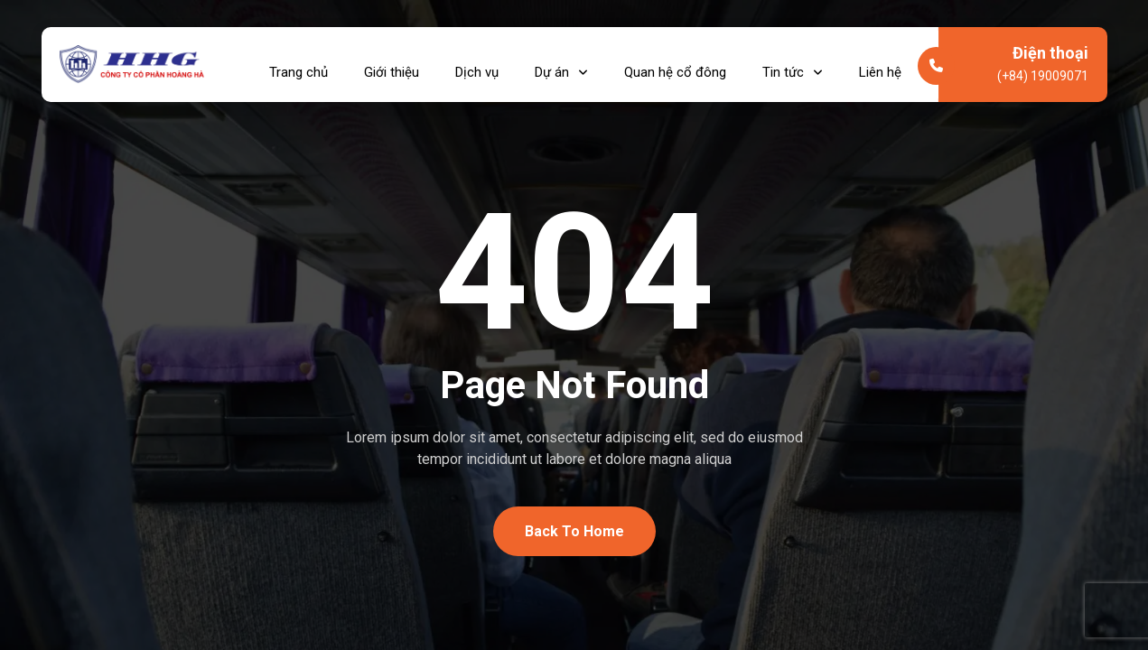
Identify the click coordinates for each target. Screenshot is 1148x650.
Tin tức (792, 64)
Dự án (561, 64)
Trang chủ (298, 64)
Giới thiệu (391, 64)
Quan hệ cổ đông (675, 64)
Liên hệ (880, 64)
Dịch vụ (477, 64)
